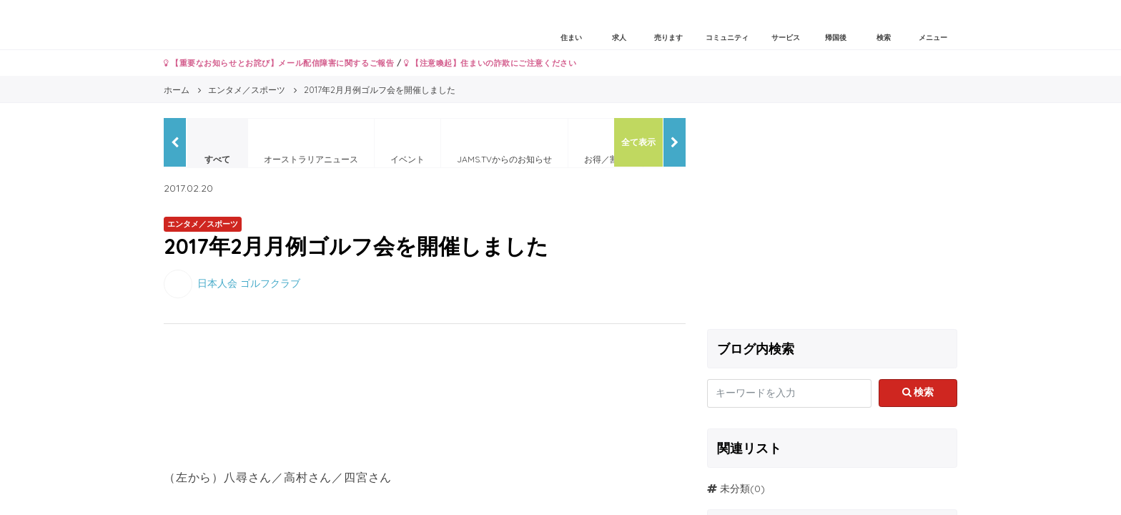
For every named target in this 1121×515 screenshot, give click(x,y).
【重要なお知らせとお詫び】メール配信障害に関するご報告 (279, 63)
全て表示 (638, 142)
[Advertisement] (832, 218)
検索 (918, 392)
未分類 (735, 488)
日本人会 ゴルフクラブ (248, 282)
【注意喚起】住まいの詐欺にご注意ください (490, 63)
